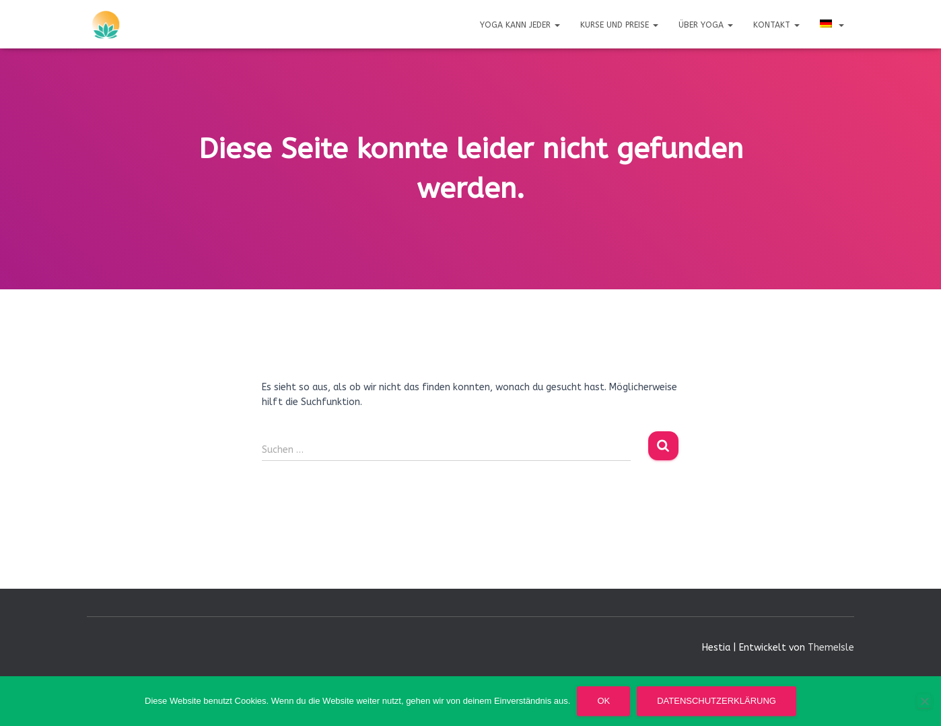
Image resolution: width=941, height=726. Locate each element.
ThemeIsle (831, 647)
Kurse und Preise (619, 25)
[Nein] (924, 701)
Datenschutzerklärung (716, 701)
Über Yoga (705, 25)
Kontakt (776, 25)
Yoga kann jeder (520, 25)
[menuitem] (832, 24)
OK (603, 701)
